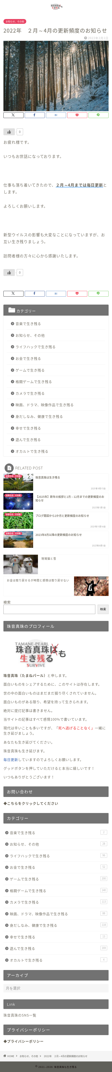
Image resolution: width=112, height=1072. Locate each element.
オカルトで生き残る (32, 451)
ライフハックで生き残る (36, 346)
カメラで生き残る (30, 393)
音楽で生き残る (28, 323)
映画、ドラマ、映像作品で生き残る (45, 404)
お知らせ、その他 (15, 21)
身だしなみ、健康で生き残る (39, 416)
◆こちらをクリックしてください (30, 803)
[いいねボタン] (9, 131)
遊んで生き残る (28, 439)
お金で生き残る (28, 358)
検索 (7, 602)
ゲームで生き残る (30, 370)
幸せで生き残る (28, 428)
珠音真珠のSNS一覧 (19, 1015)
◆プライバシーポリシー (23, 1041)
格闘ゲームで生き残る (34, 381)
